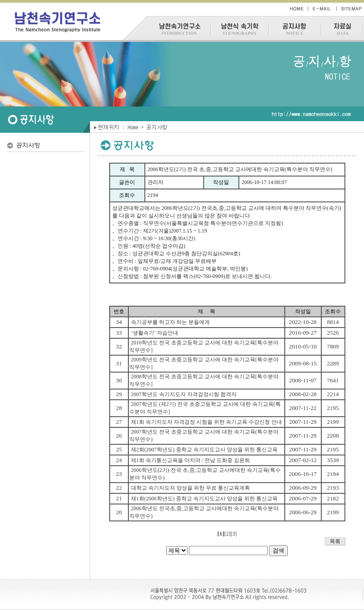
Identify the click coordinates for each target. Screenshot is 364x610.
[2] (227, 534)
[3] (233, 534)
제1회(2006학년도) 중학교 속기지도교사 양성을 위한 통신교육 (204, 498)
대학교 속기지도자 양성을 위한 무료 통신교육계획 (190, 488)
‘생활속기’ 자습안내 (154, 333)
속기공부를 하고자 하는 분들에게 (170, 322)
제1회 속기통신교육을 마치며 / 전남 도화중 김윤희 (190, 460)
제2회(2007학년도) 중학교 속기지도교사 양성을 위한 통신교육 (204, 449)
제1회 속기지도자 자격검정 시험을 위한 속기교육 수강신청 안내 (206, 422)
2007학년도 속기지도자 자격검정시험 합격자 (184, 394)
